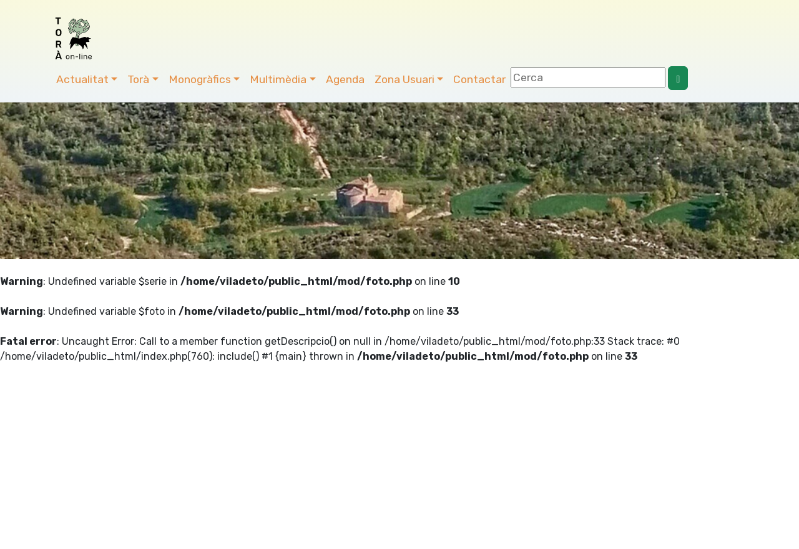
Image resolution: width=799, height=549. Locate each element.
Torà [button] (138, 79)
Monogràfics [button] (200, 79)
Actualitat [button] (82, 79)
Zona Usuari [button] (404, 79)
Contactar (479, 79)
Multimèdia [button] (278, 79)
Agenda (345, 79)
